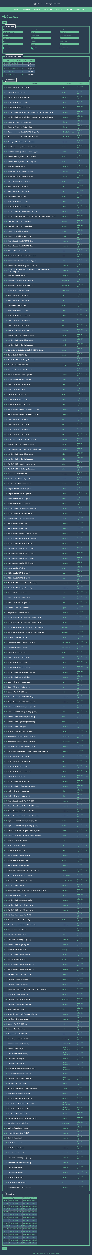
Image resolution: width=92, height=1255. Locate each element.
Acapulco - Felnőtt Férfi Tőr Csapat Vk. (20, 370)
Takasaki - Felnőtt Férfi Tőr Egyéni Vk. (20, 226)
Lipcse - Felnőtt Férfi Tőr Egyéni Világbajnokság (23, 826)
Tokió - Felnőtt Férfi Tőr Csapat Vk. (19, 419)
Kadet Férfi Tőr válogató (15, 1177)
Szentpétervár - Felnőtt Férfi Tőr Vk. (19, 647)
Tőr (34, 48)
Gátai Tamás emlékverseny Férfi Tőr (19, 1073)
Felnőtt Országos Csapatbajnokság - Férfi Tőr (22, 211)
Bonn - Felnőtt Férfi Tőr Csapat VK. (19, 761)
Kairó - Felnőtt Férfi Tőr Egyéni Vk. (19, 87)
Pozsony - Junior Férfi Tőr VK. (17, 1034)
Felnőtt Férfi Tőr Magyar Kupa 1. (18, 528)
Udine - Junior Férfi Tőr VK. (16, 1009)
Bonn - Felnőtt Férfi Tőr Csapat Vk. (19, 429)
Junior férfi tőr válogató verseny (18, 1054)
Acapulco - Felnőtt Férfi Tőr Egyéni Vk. (20, 375)
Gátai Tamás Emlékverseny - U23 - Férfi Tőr (22, 925)
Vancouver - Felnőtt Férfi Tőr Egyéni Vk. (20, 176)
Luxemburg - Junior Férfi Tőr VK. (18, 1039)
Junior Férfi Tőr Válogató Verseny (18, 979)
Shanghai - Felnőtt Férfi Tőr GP (18, 166)
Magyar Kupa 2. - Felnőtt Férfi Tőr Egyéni (21, 241)
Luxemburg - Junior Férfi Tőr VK (18, 1123)
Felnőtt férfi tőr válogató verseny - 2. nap (20, 1103)
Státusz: (41, 43)
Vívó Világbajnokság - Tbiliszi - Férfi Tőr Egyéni (23, 152)
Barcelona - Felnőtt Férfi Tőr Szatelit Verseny (22, 439)
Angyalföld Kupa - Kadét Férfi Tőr (18, 1133)
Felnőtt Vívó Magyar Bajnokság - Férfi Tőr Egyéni (23, 414)
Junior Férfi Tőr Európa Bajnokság (19, 920)
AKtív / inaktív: (69, 43)
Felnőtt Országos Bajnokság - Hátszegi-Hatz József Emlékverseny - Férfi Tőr (32, 216)
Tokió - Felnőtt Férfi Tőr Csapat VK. (19, 791)
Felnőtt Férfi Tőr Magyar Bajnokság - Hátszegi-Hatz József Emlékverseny (31, 117)
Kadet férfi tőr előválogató (16, 1148)
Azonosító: (41, 31)
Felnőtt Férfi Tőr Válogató (16, 885)
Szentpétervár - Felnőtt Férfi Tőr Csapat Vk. (22, 642)
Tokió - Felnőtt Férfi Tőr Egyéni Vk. (19, 424)
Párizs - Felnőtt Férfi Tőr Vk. (17, 850)
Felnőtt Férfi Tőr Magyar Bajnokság (19, 677)
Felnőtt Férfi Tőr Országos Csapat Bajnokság (22, 538)
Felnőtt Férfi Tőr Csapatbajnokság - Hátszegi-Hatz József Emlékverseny (30, 112)
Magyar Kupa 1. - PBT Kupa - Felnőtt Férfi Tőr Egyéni (25, 449)
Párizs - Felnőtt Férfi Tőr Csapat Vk (19, 573)
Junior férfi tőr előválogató (16, 1153)
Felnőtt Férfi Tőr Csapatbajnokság (18, 781)
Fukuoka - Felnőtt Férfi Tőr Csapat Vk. (20, 122)
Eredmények (26, 9)
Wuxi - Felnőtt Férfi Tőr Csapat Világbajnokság (22, 707)
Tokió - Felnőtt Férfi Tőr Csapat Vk (19, 320)
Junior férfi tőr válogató (15, 1138)
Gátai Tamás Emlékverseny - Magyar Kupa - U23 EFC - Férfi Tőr (28, 751)
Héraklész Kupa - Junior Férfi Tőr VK (19, 974)
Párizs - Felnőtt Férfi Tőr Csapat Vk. (19, 102)
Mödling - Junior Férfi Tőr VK (17, 1083)
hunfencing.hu (80, 9)
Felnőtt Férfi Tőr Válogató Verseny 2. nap (21, 964)
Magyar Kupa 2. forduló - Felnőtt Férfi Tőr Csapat (23, 806)
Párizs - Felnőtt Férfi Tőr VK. (17, 895)
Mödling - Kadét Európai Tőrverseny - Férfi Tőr (22, 1118)
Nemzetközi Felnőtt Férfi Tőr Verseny (19, 1187)
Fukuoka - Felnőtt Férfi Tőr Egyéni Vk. (20, 127)
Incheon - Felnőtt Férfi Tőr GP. (17, 474)
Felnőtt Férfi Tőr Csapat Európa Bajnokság (21, 464)
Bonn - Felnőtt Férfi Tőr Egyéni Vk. (19, 434)
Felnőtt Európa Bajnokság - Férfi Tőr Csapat (22, 157)
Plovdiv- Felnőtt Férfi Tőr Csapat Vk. (19, 484)
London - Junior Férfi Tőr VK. (17, 1029)
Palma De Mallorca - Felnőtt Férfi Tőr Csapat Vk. (23, 132)
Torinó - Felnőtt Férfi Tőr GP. (17, 92)
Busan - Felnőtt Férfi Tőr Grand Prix (19, 380)
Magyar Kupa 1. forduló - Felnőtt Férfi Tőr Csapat (23, 816)
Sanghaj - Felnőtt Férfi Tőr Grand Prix (20, 731)
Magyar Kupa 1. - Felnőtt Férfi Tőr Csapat (21, 558)
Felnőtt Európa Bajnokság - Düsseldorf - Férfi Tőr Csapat (26, 627)
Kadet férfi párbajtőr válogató (17, 1182)
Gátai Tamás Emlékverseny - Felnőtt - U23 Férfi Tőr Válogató (27, 989)
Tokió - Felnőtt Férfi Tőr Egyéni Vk (18, 325)
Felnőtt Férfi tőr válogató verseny (18, 1044)
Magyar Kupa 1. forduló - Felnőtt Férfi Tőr (21, 811)
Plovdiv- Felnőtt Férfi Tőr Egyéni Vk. (19, 479)
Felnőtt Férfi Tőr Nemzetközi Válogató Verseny (22, 533)
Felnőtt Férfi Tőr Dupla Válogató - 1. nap (20, 910)
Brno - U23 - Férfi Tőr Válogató (18, 840)
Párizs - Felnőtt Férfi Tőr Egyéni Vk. (19, 107)
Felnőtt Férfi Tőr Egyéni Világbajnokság (20, 345)
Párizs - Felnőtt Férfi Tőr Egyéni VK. (19, 771)
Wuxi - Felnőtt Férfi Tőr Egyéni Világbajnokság (22, 712)
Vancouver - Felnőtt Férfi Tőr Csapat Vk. (20, 171)
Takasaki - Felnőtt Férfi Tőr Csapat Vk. (20, 221)
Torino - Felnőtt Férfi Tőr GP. (17, 196)
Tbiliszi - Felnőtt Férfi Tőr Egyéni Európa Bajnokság (24, 831)
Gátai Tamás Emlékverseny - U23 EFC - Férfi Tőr (23, 870)
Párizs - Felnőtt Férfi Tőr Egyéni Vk (19, 578)
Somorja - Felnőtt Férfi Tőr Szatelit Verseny (21, 142)
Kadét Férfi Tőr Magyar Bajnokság (19, 1093)
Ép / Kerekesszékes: (69, 37)
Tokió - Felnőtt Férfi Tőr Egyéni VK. (19, 796)
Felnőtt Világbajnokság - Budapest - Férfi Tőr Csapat (24, 617)
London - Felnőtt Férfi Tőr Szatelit (18, 692)
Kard (6, 48)
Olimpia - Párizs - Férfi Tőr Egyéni (18, 251)
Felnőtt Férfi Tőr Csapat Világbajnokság (20, 340)
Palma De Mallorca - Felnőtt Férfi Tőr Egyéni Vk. (23, 137)
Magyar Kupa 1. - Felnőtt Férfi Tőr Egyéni (21, 246)
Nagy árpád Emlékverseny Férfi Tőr (19, 994)
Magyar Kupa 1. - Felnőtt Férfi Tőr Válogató (21, 702)
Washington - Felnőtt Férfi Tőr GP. (18, 290)
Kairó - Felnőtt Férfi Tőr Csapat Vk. (19, 186)
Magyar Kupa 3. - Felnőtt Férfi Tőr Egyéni (21, 553)
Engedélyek (59, 9)
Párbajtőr (64, 48)
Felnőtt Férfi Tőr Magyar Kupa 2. (18, 523)
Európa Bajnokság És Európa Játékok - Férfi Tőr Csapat (25, 350)
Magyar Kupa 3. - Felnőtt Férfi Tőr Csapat (21, 548)
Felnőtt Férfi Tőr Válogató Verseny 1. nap (21, 969)
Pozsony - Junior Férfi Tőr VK (17, 949)
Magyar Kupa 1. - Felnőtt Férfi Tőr (18, 612)
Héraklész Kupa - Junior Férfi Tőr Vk (19, 915)
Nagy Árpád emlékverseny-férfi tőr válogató (21, 1068)
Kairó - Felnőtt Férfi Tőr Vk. (16, 389)
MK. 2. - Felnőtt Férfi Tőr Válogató (18, 97)
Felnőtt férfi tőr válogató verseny (18, 1019)
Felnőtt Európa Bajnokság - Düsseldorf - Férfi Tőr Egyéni (26, 632)
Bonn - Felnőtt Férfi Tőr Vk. (16, 845)
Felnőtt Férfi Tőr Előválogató (17, 726)
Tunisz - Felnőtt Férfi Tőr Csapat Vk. (19, 231)
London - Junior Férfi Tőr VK (17, 935)
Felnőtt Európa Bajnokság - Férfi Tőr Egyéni (22, 162)
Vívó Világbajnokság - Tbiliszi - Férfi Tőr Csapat (23, 147)
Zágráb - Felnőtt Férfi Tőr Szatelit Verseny (21, 335)
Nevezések (16, 9)
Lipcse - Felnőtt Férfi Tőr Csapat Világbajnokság (23, 821)
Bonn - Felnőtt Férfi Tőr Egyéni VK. (19, 756)
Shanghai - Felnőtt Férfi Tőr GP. (18, 276)
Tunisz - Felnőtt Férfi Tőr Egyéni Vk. (19, 236)
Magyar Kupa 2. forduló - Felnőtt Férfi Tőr (21, 801)
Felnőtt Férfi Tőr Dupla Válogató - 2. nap (20, 905)
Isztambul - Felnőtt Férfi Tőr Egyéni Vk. (20, 330)
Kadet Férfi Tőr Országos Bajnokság (19, 1163)
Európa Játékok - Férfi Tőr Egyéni (18, 355)
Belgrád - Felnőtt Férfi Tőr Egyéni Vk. (19, 494)
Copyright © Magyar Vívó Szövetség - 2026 (46, 1253)
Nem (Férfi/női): (41, 37)
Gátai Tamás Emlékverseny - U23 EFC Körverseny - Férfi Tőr (27, 890)
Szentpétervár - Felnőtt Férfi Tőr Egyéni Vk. (21, 741)
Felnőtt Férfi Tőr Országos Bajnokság (20, 513)
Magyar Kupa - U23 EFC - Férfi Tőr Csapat (21, 746)
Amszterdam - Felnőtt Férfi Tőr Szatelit (20, 875)
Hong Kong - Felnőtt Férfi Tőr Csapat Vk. (21, 280)
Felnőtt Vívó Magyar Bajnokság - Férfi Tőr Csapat (23, 409)
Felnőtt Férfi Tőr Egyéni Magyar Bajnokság (21, 786)
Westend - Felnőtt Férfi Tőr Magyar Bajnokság (22, 1014)
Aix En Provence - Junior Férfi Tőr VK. (20, 880)
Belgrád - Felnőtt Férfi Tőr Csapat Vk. (20, 489)
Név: (13, 31)
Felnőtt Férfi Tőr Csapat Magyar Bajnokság (21, 672)
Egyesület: (69, 31)
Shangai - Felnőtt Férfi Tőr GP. (17, 637)
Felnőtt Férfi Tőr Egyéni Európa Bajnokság (21, 360)
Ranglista (37, 9)
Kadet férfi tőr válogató (15, 1143)
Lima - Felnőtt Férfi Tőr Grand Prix (19, 181)
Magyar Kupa (48, 9)
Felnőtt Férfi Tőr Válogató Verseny (19, 855)
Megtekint (31, 63)
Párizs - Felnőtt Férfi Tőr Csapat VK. (19, 766)
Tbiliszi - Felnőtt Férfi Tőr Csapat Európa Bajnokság (24, 835)
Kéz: (13, 43)
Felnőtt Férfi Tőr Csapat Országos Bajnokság (22, 508)
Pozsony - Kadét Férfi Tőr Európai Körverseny (22, 1088)
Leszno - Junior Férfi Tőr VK (17, 959)
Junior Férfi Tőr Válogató (16, 1059)
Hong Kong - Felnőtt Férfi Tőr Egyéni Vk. (21, 285)
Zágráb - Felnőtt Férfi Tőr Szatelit (18, 608)
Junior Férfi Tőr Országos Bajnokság (19, 940)
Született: (13, 37)
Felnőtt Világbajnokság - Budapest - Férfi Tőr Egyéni (24, 622)
